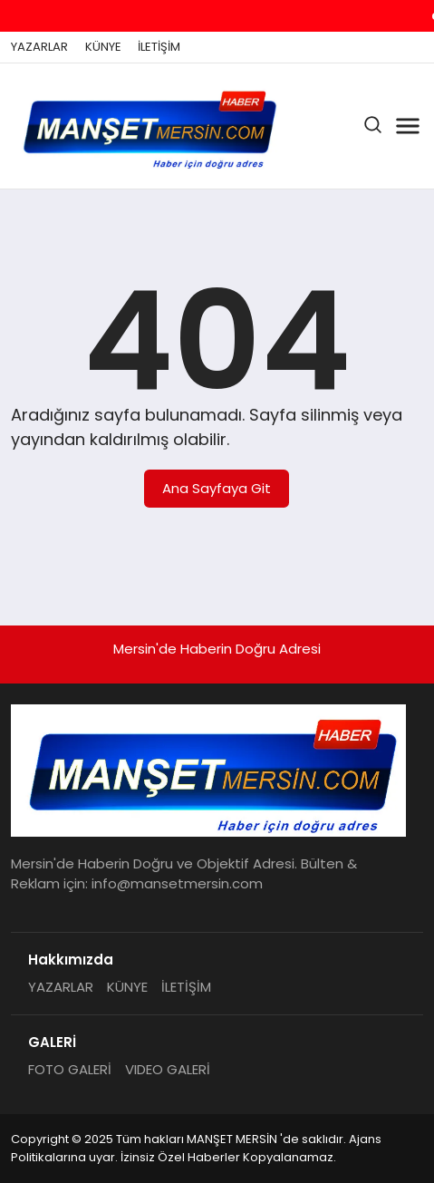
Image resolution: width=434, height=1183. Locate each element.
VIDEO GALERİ (167, 1069)
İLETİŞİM (159, 47)
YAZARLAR (39, 47)
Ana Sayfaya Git (216, 488)
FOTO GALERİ (69, 1069)
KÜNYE (103, 47)
